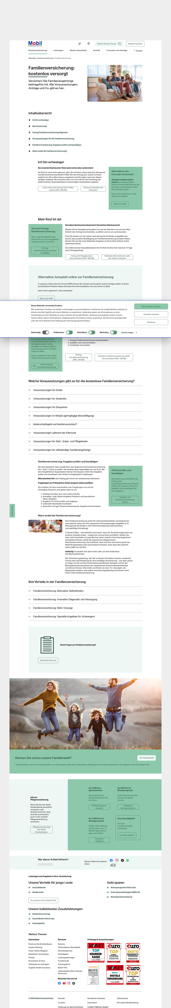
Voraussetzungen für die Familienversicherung (51, 135)
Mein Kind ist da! (37, 122)
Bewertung (12, 511)
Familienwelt (63, 957)
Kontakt (61, 995)
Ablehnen (151, 21)
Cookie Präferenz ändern (98, 1003)
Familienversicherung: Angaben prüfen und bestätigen (54, 141)
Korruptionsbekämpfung (127, 999)
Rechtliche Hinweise (96, 995)
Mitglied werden (135, 40)
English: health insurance (39, 964)
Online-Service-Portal (109, 40)
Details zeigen (127, 32)
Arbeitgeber (63, 950)
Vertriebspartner (65, 947)
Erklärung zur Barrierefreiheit (70, 1003)
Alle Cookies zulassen (151, 6)
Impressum (92, 999)
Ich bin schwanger (38, 116)
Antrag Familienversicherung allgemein (48, 129)
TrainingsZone (64, 960)
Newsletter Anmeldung (38, 950)
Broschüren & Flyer (36, 957)
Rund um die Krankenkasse (40, 940)
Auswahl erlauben (151, 14)
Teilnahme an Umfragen (38, 960)
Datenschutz (122, 995)
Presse (31, 954)
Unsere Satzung (35, 944)
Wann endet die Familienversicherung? (47, 147)
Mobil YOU (62, 964)
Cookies (61, 999)
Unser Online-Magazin (38, 947)
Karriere (61, 940)
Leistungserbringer (66, 954)
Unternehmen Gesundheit (69, 944)
